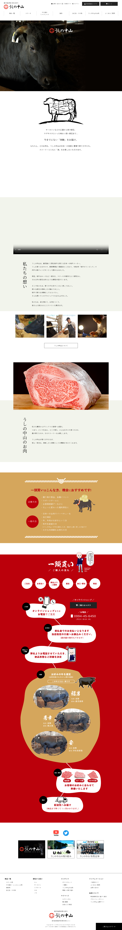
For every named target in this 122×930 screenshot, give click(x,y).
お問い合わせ (56, 4)
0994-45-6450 (83, 616)
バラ (35, 893)
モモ (35, 890)
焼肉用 (8, 888)
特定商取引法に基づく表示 (99, 896)
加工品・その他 (77, 13)
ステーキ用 (9, 882)
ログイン (75, 4)
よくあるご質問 (110, 13)
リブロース (37, 888)
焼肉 (61, 13)
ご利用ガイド (66, 4)
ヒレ (35, 882)
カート (109, 4)
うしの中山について (61, 346)
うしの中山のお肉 (93, 13)
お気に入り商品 (67, 904)
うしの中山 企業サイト (97, 902)
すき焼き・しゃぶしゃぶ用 (14, 885)
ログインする (66, 899)
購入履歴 (65, 902)
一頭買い (65, 885)
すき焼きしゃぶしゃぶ (45, 13)
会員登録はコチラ (90, 4)
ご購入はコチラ (108, 926)
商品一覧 (12, 13)
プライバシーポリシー (97, 899)
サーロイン (37, 885)
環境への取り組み (67, 890)
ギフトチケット (67, 882)
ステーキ (28, 13)
